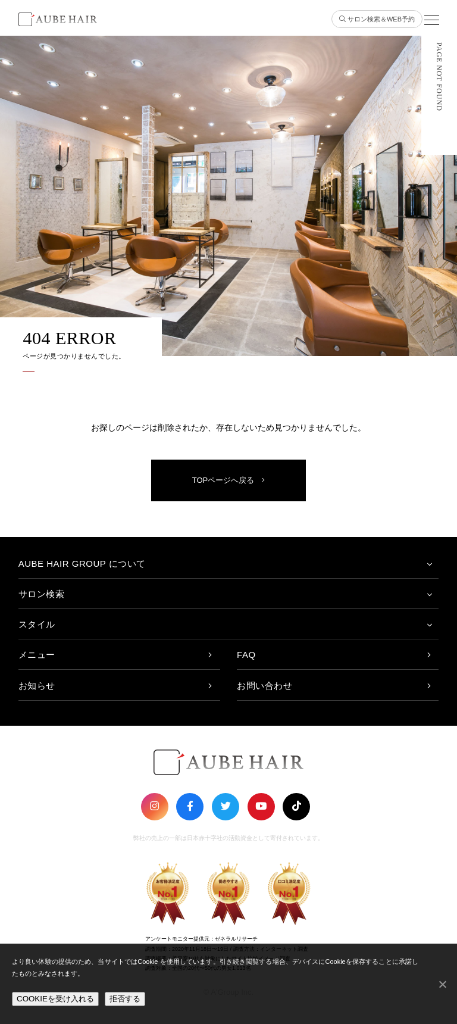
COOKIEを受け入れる (55, 998)
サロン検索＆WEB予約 (377, 19)
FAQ (246, 655)
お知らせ (36, 685)
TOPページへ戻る (228, 480)
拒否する (124, 998)
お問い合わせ (264, 685)
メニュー (36, 655)
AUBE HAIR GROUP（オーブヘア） (53, 20)
